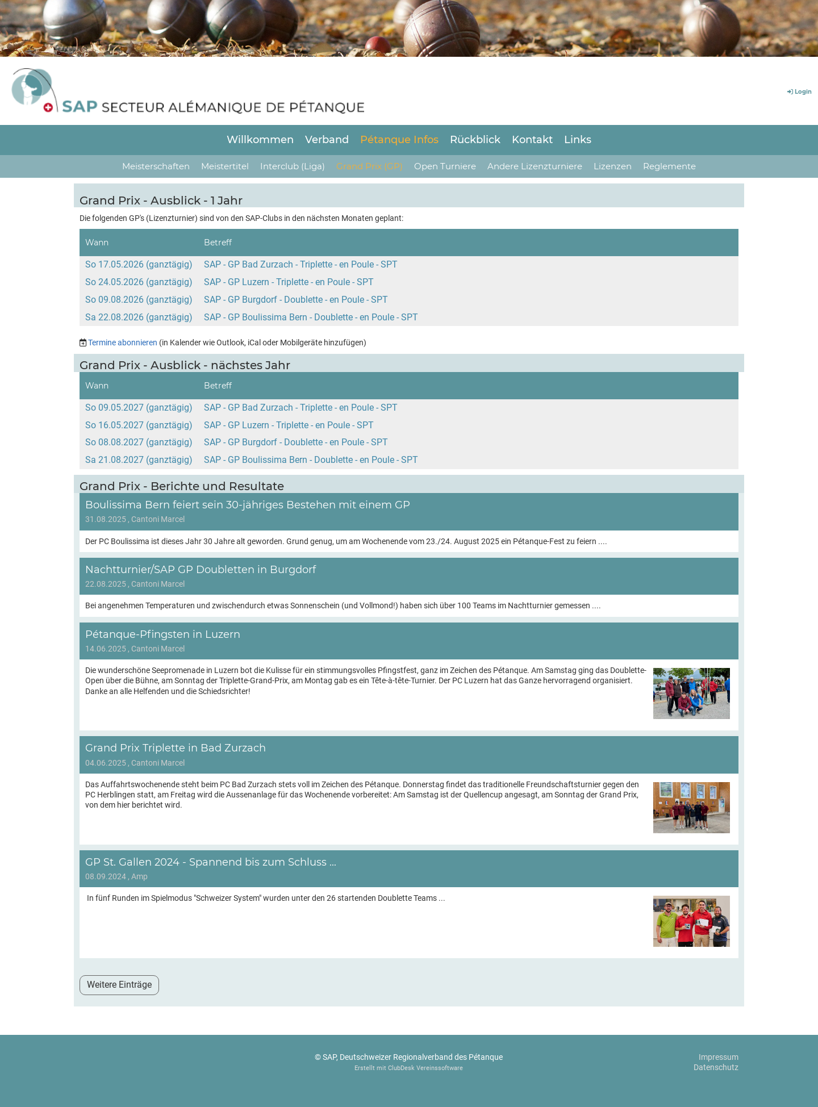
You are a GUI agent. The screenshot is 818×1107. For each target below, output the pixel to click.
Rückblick (475, 139)
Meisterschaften (156, 166)
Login (799, 91)
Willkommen (260, 139)
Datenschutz (716, 1067)
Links (577, 139)
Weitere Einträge (119, 984)
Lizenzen (613, 166)
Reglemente (669, 166)
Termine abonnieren (122, 342)
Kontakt (532, 139)
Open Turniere (445, 166)
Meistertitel (225, 166)
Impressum (718, 1057)
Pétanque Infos (399, 139)
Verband (327, 139)
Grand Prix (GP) (369, 166)
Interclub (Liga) (292, 166)
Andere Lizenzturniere (534, 166)
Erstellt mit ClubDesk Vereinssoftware (408, 1068)
